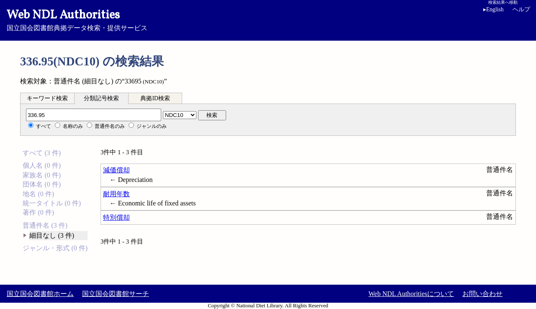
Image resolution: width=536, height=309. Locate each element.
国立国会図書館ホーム (40, 293)
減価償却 (116, 170)
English (495, 9)
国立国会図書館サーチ (115, 293)
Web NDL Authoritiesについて (411, 293)
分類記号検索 (101, 98)
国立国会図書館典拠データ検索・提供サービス (268, 19)
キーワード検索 (47, 98)
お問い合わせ (482, 293)
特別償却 (116, 217)
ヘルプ (521, 9)
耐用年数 (116, 193)
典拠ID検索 (155, 98)
